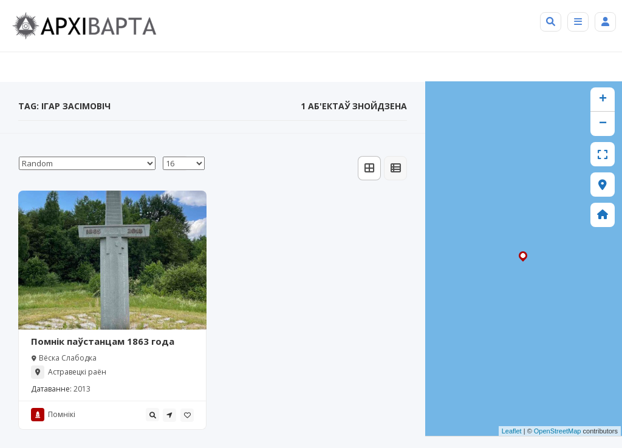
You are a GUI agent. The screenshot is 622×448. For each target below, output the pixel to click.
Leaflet (512, 431)
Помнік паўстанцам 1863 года (102, 341)
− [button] (603, 124)
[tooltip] (152, 414)
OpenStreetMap (557, 431)
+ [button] (603, 99)
